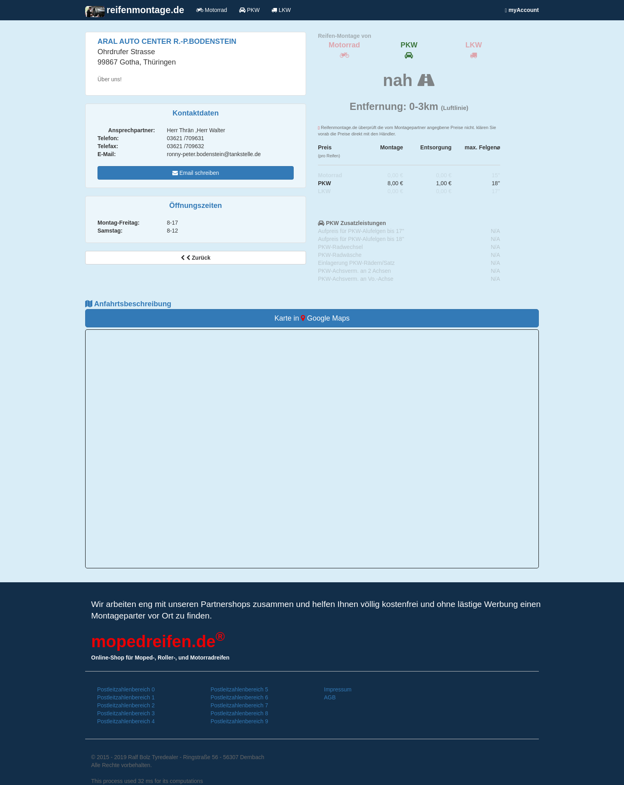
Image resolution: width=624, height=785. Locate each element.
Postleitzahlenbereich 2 (126, 705)
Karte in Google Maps (311, 318)
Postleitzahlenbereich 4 (126, 721)
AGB (330, 697)
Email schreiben (195, 173)
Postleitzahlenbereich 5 (239, 689)
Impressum (337, 689)
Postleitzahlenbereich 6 (239, 697)
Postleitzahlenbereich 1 (126, 697)
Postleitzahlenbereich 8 (239, 713)
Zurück (195, 257)
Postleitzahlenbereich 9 (239, 721)
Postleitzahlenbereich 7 (239, 705)
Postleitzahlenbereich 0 (126, 689)
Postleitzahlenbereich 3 (126, 713)
